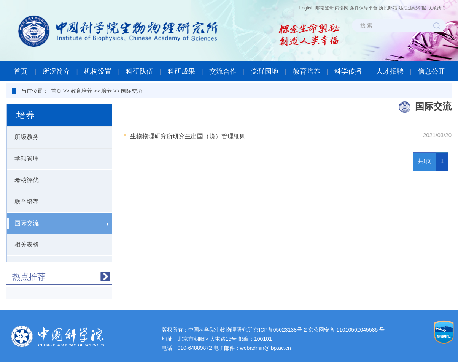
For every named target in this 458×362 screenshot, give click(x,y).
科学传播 (348, 71)
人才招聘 (390, 71)
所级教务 (58, 137)
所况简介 (56, 71)
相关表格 (58, 245)
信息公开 (431, 71)
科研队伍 (139, 71)
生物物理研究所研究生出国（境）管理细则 (188, 136)
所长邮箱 (388, 8)
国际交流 (131, 91)
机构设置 (97, 71)
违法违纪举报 (412, 8)
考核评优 (58, 181)
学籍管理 (58, 159)
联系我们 (437, 8)
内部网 (341, 8)
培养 (106, 91)
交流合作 (223, 71)
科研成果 (181, 71)
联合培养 (58, 202)
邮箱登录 (324, 8)
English (306, 8)
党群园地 (264, 71)
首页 (20, 71)
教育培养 (306, 71)
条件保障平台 (363, 8)
